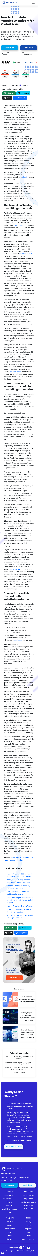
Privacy (28, 1222)
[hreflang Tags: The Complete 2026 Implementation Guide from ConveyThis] (19, 1016)
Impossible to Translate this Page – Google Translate (18, 858)
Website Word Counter (28, 1202)
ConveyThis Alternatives (28, 1207)
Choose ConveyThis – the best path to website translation (19, 1068)
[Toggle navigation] (33, 3)
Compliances (28, 1229)
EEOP (28, 1232)
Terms (28, 1225)
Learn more (28, 48)
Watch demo (27, 1185)
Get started (9, 48)
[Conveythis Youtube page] (28, 1247)
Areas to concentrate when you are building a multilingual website (19, 1063)
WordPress (18, 225)
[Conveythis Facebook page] (20, 1247)
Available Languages (9, 1209)
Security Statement (28, 1239)
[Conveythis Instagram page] (24, 1247)
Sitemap (9, 1239)
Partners (9, 1225)
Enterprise (9, 1206)
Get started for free (13, 1146)
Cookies (28, 1236)
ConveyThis (11, 1115)
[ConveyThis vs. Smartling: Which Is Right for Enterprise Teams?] (19, 999)
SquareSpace (15, 371)
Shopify (25, 177)
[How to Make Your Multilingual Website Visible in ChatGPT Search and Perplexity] (19, 1034)
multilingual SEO (25, 254)
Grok (7, 98)
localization (18, 640)
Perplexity (23, 93)
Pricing (9, 1202)
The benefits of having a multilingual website (19, 1058)
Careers (9, 1236)
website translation (17, 569)
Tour (9, 1213)
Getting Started (28, 1195)
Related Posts (19, 1073)
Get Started (9, 1185)
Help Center (28, 1199)
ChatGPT (9, 93)
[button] (10, 1195)
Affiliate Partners (9, 1229)
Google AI (19, 98)
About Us (9, 1222)
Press (9, 1232)
